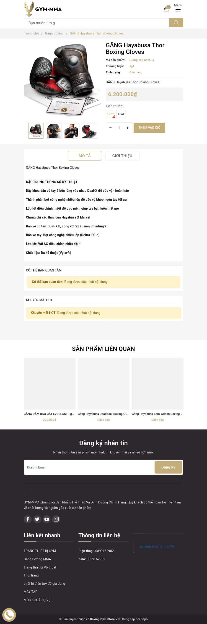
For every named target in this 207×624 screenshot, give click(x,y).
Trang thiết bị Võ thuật (40, 567)
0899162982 (104, 551)
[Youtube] (47, 519)
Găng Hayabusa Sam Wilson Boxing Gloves (161, 414)
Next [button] (101, 130)
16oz (121, 114)
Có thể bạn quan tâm (44, 270)
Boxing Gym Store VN (157, 546)
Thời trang (31, 575)
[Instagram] (56, 519)
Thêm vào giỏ (149, 127)
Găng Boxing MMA (37, 559)
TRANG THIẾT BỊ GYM (40, 551)
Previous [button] (23, 130)
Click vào (103, 419)
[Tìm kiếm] (176, 22)
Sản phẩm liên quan (103, 348)
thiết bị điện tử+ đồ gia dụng (44, 583)
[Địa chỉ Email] (103, 467)
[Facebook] (28, 519)
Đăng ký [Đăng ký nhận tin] (168, 467)
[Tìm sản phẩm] (96, 22)
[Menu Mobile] (179, 9)
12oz (111, 115)
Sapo (144, 619)
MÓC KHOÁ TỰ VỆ (37, 600)
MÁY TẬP (30, 592)
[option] (62, 81)
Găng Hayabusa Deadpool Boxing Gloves (105, 414)
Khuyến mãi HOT (39, 300)
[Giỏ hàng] (166, 9)
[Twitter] (37, 519)
